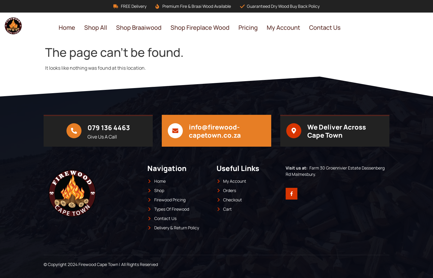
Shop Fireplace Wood (199, 27)
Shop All (95, 27)
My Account (283, 27)
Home (67, 27)
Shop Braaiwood (138, 27)
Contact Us (325, 27)
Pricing (248, 27)
